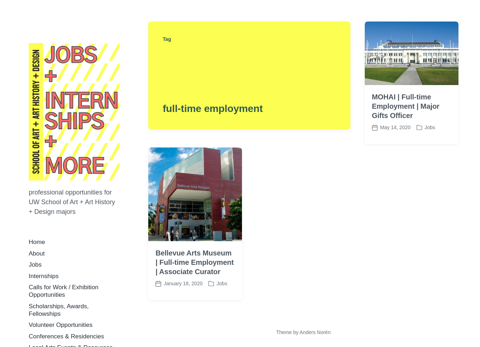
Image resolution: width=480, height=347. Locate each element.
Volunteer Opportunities (61, 325)
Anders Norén (315, 332)
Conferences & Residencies (66, 336)
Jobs (35, 264)
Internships (44, 276)
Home (37, 242)
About (37, 253)
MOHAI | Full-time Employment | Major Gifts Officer (405, 106)
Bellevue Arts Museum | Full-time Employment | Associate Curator (194, 262)
